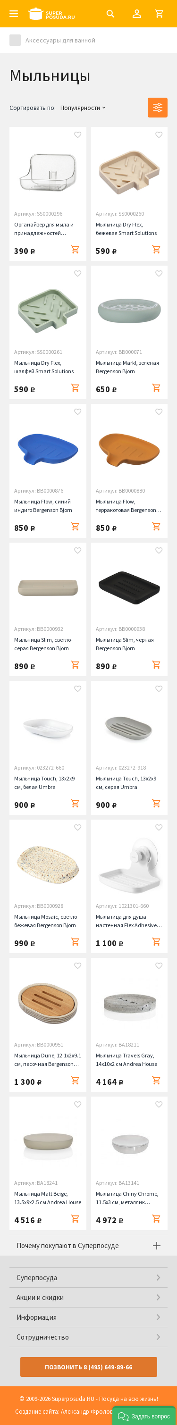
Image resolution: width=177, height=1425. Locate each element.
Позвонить (88, 1367)
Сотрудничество (43, 1337)
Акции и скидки (40, 1297)
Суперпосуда (37, 1277)
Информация (37, 1317)
